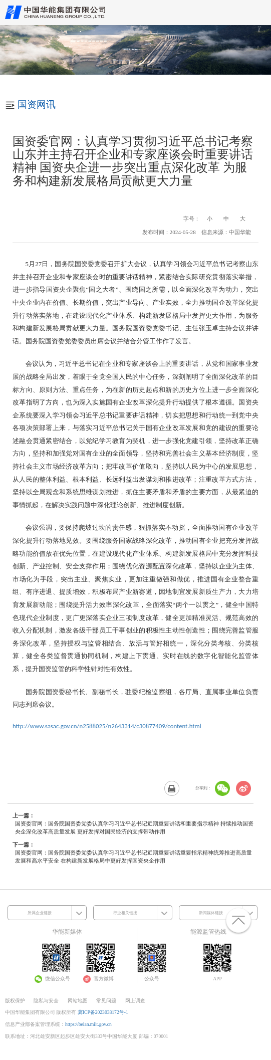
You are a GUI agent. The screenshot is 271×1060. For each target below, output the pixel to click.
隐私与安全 (46, 1000)
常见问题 (106, 1000)
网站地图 (78, 1000)
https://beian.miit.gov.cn (88, 1024)
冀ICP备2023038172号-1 (103, 1012)
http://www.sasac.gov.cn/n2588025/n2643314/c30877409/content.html (107, 726)
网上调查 (135, 1000)
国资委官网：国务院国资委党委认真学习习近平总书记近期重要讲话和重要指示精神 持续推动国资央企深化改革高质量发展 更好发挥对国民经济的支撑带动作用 (134, 827)
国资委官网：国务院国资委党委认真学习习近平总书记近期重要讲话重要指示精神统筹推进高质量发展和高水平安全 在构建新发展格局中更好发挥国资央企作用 (133, 857)
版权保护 (15, 1000)
